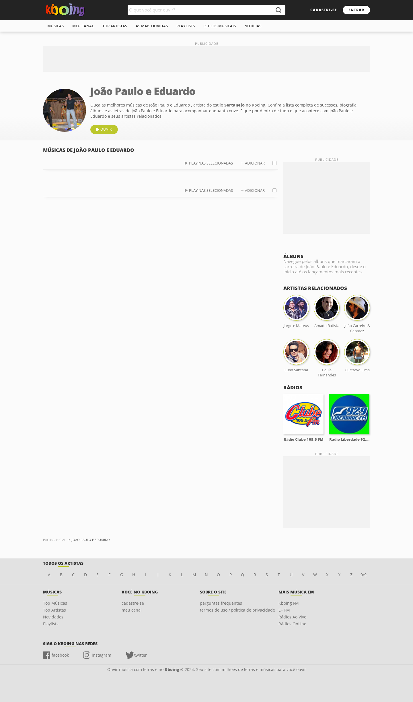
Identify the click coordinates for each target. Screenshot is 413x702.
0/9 (364, 574)
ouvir (106, 129)
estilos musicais (219, 25)
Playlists (51, 623)
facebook (60, 655)
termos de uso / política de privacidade (237, 610)
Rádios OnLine (292, 623)
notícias (252, 25)
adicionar (255, 163)
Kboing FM (288, 603)
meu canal (83, 25)
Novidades (53, 617)
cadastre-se (323, 9)
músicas (55, 25)
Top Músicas (55, 603)
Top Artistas (54, 610)
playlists (185, 25)
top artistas (114, 25)
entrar (356, 9)
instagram (101, 655)
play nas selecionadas (211, 163)
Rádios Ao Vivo (292, 617)
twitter (140, 655)
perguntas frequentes (221, 603)
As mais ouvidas (152, 25)
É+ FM (284, 610)
